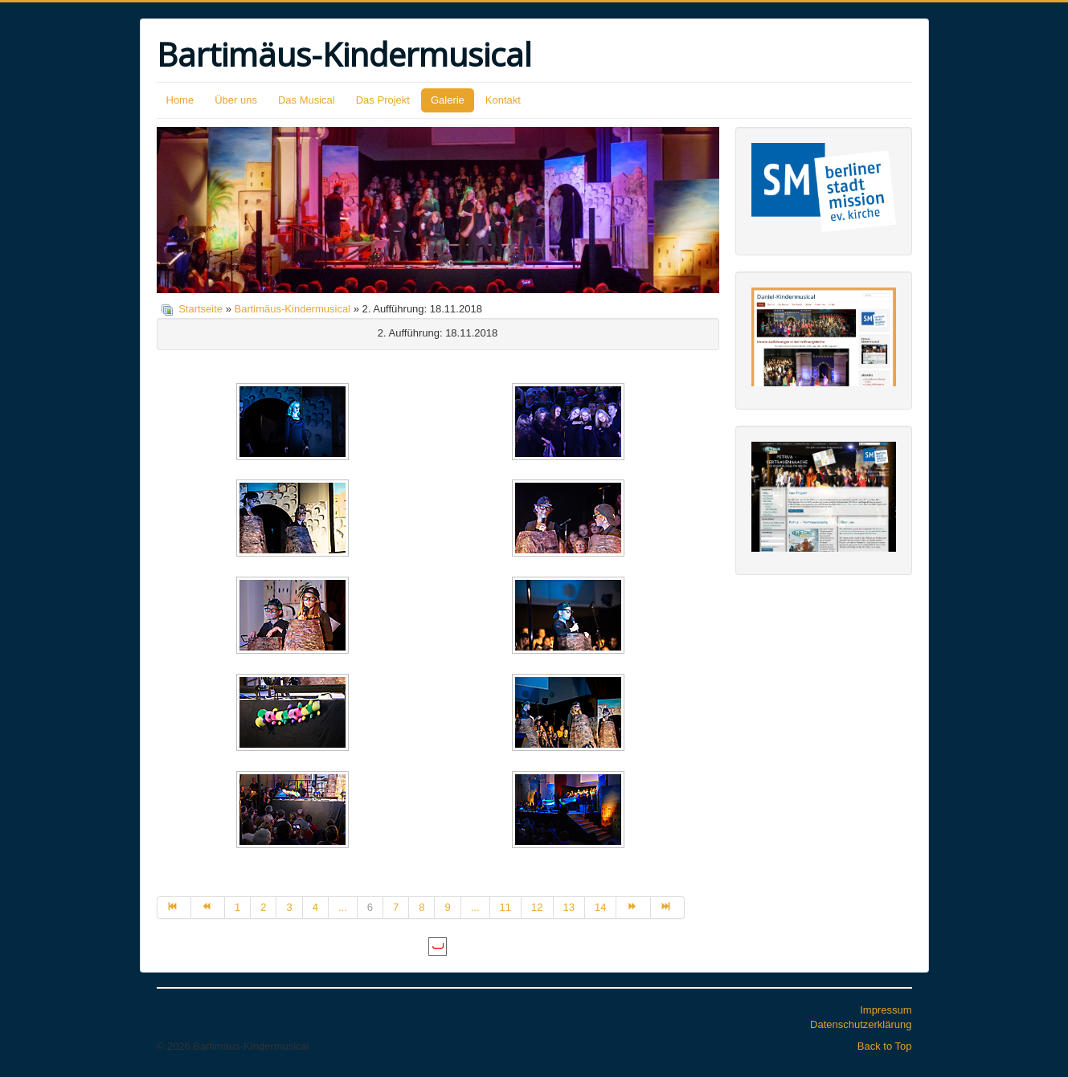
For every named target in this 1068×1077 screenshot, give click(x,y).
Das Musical (306, 100)
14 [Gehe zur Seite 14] (600, 907)
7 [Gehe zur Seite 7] (396, 907)
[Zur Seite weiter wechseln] (633, 907)
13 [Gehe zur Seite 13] (569, 907)
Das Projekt (383, 100)
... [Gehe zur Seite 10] (475, 907)
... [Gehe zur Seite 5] (342, 907)
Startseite (200, 309)
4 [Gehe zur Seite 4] (315, 907)
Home (180, 100)
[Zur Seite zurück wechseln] (208, 907)
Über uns (236, 100)
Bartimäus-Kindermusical (293, 309)
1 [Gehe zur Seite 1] (237, 907)
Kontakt (503, 100)
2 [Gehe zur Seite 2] (263, 907)
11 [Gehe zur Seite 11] (505, 907)
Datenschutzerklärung (860, 1024)
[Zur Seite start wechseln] (174, 907)
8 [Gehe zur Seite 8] (421, 907)
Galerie (447, 100)
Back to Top (884, 1046)
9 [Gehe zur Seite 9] (447, 907)
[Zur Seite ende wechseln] (668, 907)
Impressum (885, 1010)
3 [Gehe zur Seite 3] (289, 907)
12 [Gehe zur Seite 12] (536, 907)
